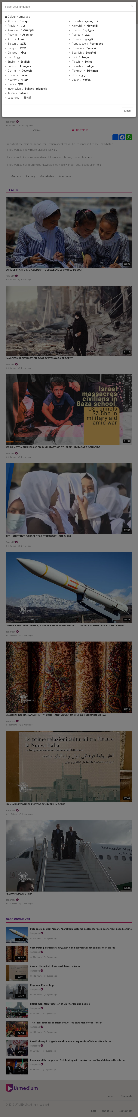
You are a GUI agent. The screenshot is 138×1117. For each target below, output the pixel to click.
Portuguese (87, 43)
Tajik (81, 57)
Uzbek (81, 79)
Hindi (15, 84)
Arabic (17, 25)
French (19, 66)
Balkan (17, 43)
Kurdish (83, 30)
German (20, 70)
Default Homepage (17, 16)
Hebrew (18, 79)
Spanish (84, 52)
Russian (84, 48)
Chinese (17, 52)
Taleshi (82, 61)
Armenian (21, 30)
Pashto (81, 34)
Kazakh (85, 21)
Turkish (83, 66)
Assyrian (20, 34)
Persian (82, 39)
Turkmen (85, 70)
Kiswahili (85, 25)
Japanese (19, 97)
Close (127, 110)
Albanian (18, 21)
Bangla (17, 48)
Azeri (16, 39)
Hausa (18, 75)
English (19, 61)
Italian (18, 93)
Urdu (79, 75)
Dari (14, 57)
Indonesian (27, 88)
